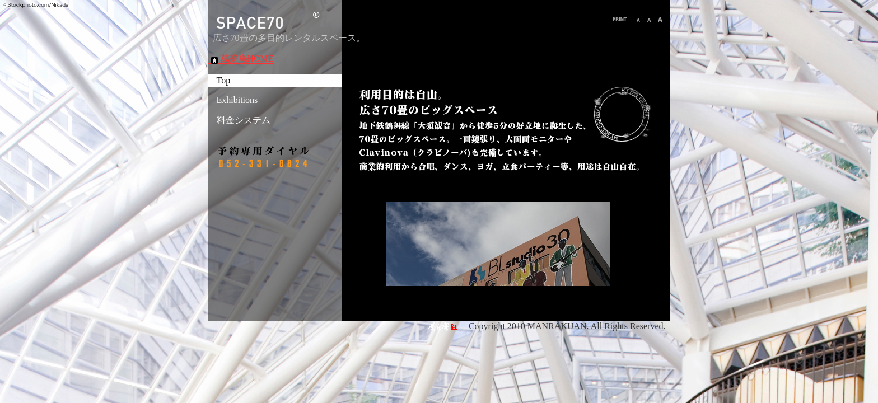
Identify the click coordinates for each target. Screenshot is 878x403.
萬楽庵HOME (241, 59)
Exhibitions (237, 100)
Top (224, 80)
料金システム (243, 120)
